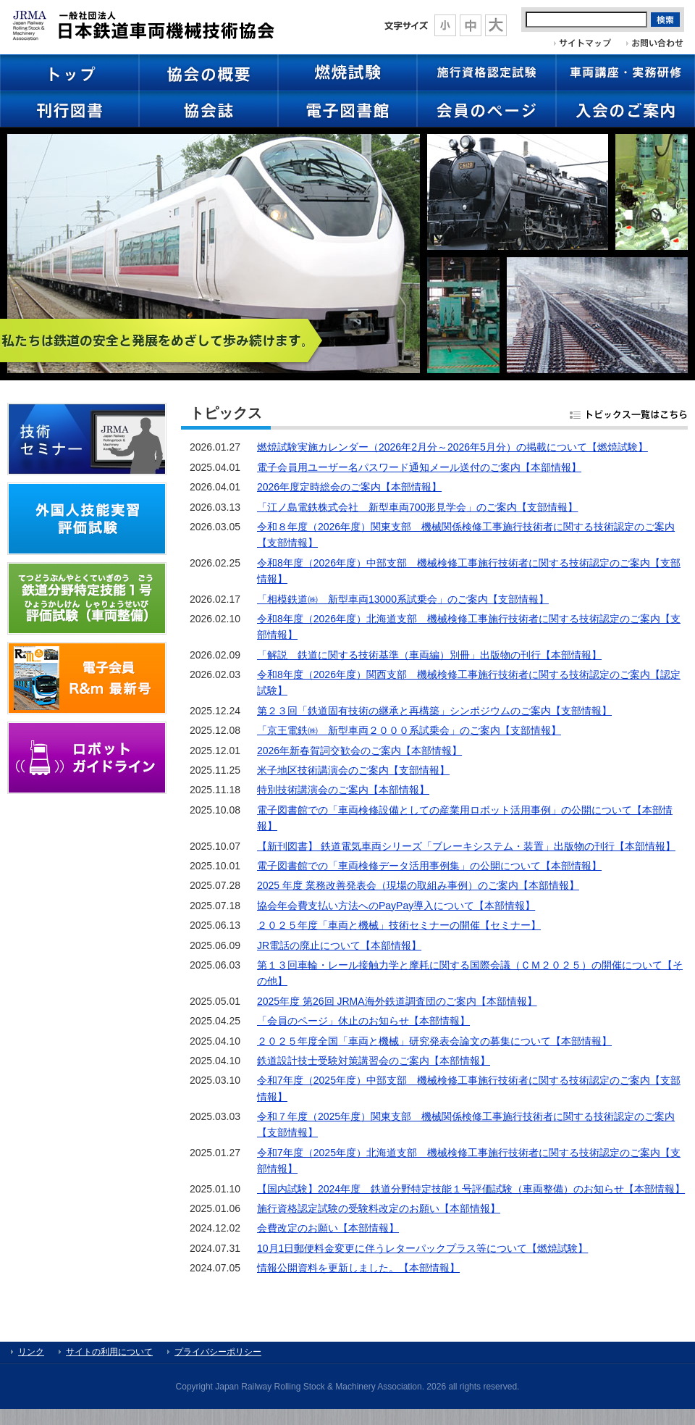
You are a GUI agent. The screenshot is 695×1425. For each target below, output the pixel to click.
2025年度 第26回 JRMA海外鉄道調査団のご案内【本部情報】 (397, 1001)
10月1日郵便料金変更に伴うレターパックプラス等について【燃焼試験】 (422, 1248)
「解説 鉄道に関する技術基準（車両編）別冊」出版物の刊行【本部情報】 (429, 655)
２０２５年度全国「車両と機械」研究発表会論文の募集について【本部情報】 (434, 1041)
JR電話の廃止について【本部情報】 (339, 945)
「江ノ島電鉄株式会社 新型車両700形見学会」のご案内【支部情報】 (417, 507)
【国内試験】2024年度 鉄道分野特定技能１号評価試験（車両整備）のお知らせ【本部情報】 (471, 1189)
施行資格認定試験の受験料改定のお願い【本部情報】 (378, 1208)
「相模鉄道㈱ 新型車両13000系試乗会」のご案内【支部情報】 (403, 599)
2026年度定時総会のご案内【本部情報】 (349, 487)
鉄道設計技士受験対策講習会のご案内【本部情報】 (373, 1060)
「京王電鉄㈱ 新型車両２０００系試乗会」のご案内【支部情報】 (409, 730)
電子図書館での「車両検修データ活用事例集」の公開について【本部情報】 (429, 866)
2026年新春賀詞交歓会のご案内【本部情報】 (359, 750)
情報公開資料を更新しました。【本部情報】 (358, 1268)
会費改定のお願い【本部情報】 (328, 1228)
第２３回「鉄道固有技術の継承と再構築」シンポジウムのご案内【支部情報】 (434, 710)
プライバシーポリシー (217, 1352)
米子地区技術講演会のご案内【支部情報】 (353, 770)
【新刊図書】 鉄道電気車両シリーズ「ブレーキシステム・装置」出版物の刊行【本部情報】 (466, 846)
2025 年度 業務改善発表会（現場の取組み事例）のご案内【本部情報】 (418, 885)
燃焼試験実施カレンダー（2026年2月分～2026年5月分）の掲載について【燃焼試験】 (452, 447)
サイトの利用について (109, 1352)
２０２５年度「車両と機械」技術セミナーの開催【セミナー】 (399, 925)
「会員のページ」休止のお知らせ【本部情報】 (363, 1021)
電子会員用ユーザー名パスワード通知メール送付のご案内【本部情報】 (419, 467)
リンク (31, 1352)
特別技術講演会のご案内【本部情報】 (343, 789)
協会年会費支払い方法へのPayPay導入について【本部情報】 (396, 905)
